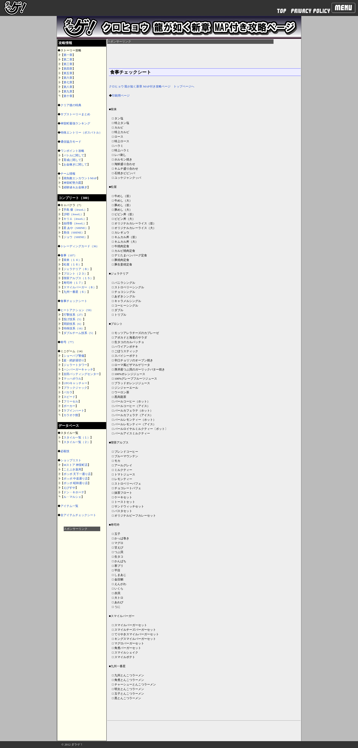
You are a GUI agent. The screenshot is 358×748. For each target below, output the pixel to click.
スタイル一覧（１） (76, 437)
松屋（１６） (72, 264)
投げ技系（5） (73, 319)
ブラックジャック (75, 387)
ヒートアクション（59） (77, 310)
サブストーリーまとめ (75, 114)
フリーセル (70, 401)
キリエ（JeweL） (74, 218)
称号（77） (68, 342)
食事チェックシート (74, 301)
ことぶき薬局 (72, 469)
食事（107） (70, 255)
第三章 (67, 64)
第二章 (67, 59)
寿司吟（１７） (73, 282)
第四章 (67, 68)
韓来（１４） (72, 260)
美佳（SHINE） (73, 232)
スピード (69, 397)
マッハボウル (72, 378)
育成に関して (72, 160)
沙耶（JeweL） (73, 214)
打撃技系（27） (73, 314)
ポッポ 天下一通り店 (77, 474)
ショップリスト (71, 460)
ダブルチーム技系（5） (79, 333)
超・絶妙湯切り (73, 360)
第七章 (67, 82)
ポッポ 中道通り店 (75, 478)
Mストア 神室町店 (75, 465)
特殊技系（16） (73, 328)
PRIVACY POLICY (310, 11)
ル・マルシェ (72, 497)
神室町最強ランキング (75, 123)
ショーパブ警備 (73, 355)
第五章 (67, 73)
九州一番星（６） (75, 292)
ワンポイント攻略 (72, 150)
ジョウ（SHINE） (75, 237)
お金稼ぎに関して (75, 164)
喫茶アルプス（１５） (78, 278)
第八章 (67, 87)
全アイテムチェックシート (78, 515)
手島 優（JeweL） (75, 209)
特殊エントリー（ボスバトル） (81, 132)
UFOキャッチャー (75, 383)
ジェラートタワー (75, 365)
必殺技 (65, 451)
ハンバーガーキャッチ (78, 369)
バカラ (67, 392)
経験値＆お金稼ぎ (75, 187)
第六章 (67, 77)
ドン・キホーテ (73, 492)
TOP (281, 11)
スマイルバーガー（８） (79, 287)
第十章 (67, 96)
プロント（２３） (75, 273)
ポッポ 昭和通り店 (75, 483)
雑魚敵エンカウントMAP (80, 178)
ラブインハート (73, 410)
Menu (343, 7)
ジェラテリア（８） (76, 269)
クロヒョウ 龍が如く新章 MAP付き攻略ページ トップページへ (151, 86)
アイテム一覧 (69, 506)
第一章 (67, 55)
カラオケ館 (70, 415)
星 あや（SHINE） (75, 228)
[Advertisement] (82, 599)
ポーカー (69, 406)
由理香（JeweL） (74, 223)
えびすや (69, 487)
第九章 (67, 91)
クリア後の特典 (71, 105)
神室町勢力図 (72, 182)
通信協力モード (71, 141)
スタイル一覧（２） (76, 442)
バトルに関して (73, 155)
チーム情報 (68, 173)
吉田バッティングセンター (81, 374)
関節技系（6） (73, 323)
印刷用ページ (121, 95)
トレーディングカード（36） (80, 246)
